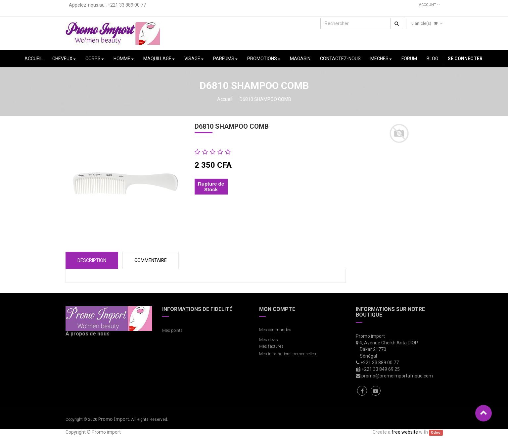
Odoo (435, 432)
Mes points (172, 330)
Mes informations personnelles (288, 353)
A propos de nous (88, 333)
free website (405, 432)
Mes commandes (275, 329)
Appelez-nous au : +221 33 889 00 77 (107, 5)
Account (429, 5)
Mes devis (268, 339)
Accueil (224, 99)
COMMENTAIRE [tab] (150, 260)
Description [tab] (91, 260)
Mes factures (271, 346)
